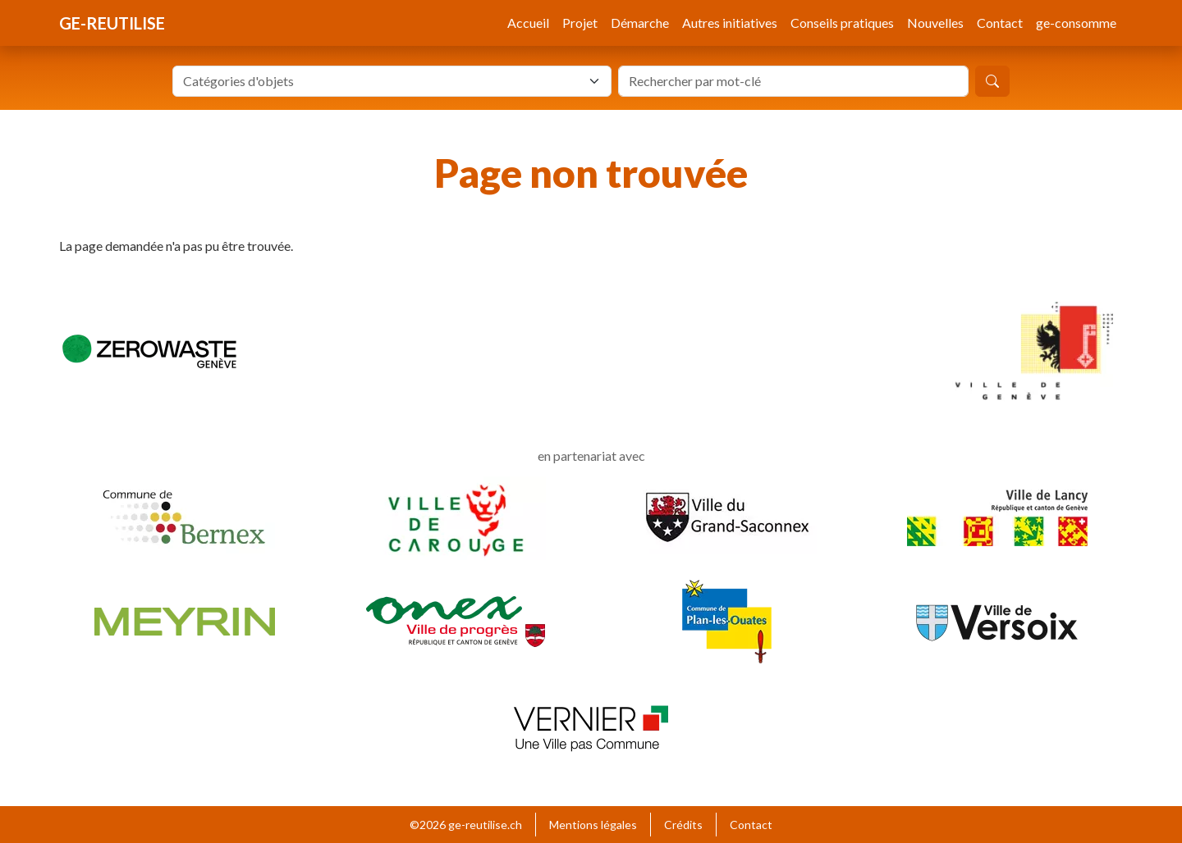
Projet (580, 22)
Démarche (640, 22)
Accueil (528, 22)
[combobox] (392, 81)
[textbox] (382, 81)
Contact (1000, 22)
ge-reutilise (112, 23)
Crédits (683, 825)
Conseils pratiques (842, 22)
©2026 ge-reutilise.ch (466, 825)
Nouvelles (935, 22)
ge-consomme (1076, 22)
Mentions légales (593, 825)
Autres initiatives (729, 22)
